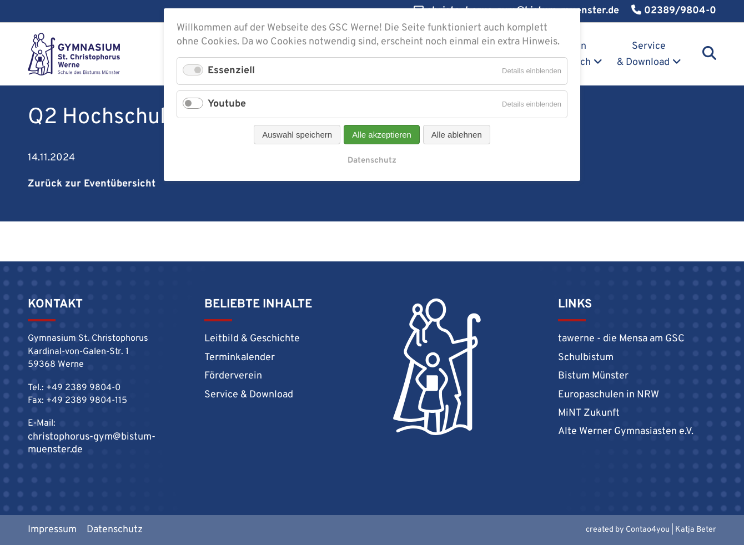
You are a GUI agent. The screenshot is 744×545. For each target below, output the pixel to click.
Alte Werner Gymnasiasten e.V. (625, 431)
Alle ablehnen (456, 134)
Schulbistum (586, 357)
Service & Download (643, 54)
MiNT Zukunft (589, 413)
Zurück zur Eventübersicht (91, 184)
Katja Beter (695, 529)
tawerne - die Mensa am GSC (621, 338)
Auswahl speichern (297, 134)
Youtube (227, 104)
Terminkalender (239, 357)
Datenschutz (115, 529)
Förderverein (233, 376)
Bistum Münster (593, 376)
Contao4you (648, 529)
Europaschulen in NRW (608, 394)
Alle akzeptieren (381, 134)
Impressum (52, 529)
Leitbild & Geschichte (252, 338)
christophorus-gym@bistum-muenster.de (91, 443)
